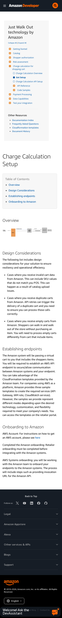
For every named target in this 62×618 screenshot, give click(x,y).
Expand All (22, 43)
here (37, 437)
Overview (14, 184)
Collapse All (12, 43)
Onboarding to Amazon (22, 201)
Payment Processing (22, 94)
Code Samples (23, 90)
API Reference (23, 85)
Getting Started (19, 49)
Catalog (16, 53)
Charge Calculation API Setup (29, 81)
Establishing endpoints (22, 196)
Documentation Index (23, 120)
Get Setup (21, 77)
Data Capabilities (20, 98)
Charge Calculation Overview (29, 73)
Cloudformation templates (25, 127)
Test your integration (22, 103)
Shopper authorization (23, 57)
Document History (21, 131)
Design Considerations (22, 190)
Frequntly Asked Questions (25, 123)
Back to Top (31, 496)
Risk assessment (20, 61)
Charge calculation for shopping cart (23, 68)
